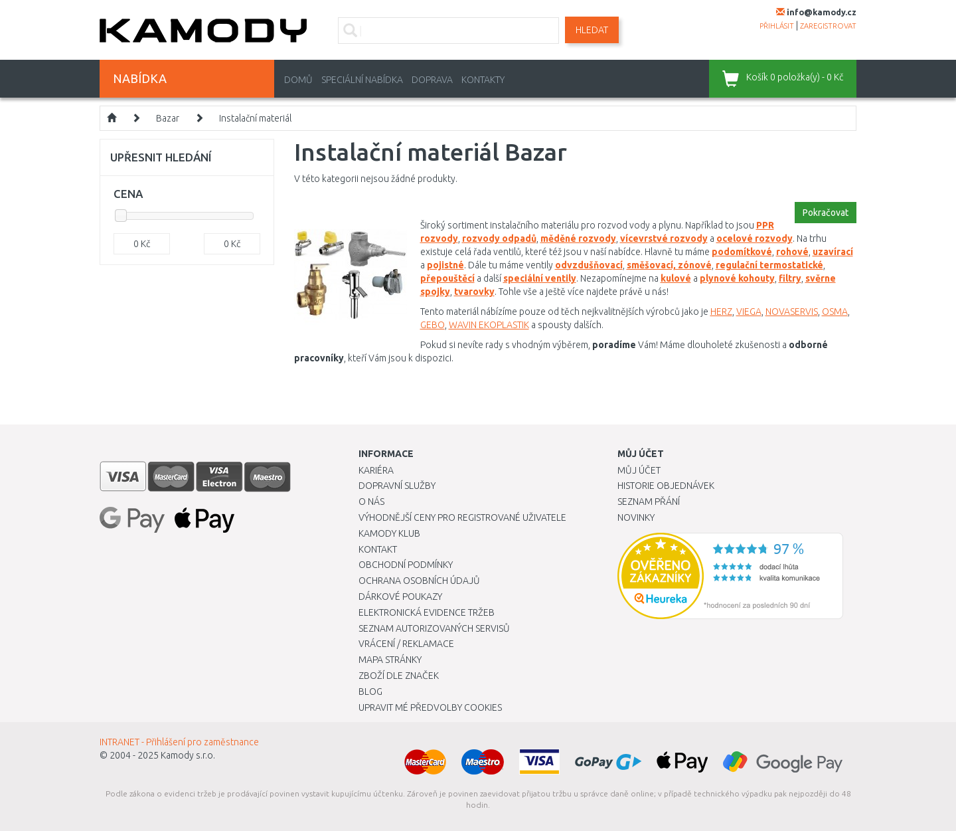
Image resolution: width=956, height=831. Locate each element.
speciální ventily (539, 278)
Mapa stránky (390, 659)
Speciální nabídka (362, 79)
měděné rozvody (578, 238)
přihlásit (776, 26)
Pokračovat (825, 212)
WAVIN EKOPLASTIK (489, 325)
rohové (792, 251)
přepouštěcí (447, 278)
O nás (371, 501)
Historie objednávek (665, 485)
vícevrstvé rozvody (664, 238)
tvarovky (474, 291)
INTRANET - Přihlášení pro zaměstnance (179, 742)
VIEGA (748, 311)
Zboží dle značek (398, 675)
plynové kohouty (737, 278)
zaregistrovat (828, 26)
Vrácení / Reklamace (406, 643)
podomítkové (742, 251)
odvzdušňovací (589, 265)
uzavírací (833, 251)
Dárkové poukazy (400, 596)
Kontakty (483, 79)
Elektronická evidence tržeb (426, 612)
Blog (370, 691)
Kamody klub (389, 533)
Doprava (432, 79)
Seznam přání (648, 501)
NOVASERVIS (791, 311)
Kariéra (376, 470)
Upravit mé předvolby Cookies (430, 707)
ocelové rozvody (754, 238)
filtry (790, 278)
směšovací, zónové (669, 265)
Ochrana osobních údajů (419, 580)
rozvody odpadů (499, 238)
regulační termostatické (769, 265)
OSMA (835, 311)
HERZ (721, 311)
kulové (676, 278)
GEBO (432, 325)
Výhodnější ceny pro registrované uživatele (462, 517)
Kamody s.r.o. (188, 755)
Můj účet (639, 470)
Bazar (167, 118)
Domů (298, 79)
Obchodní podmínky (405, 564)
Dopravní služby (397, 485)
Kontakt (377, 549)
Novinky (636, 517)
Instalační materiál (255, 118)
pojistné (445, 265)
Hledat (592, 30)
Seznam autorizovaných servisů (434, 628)
